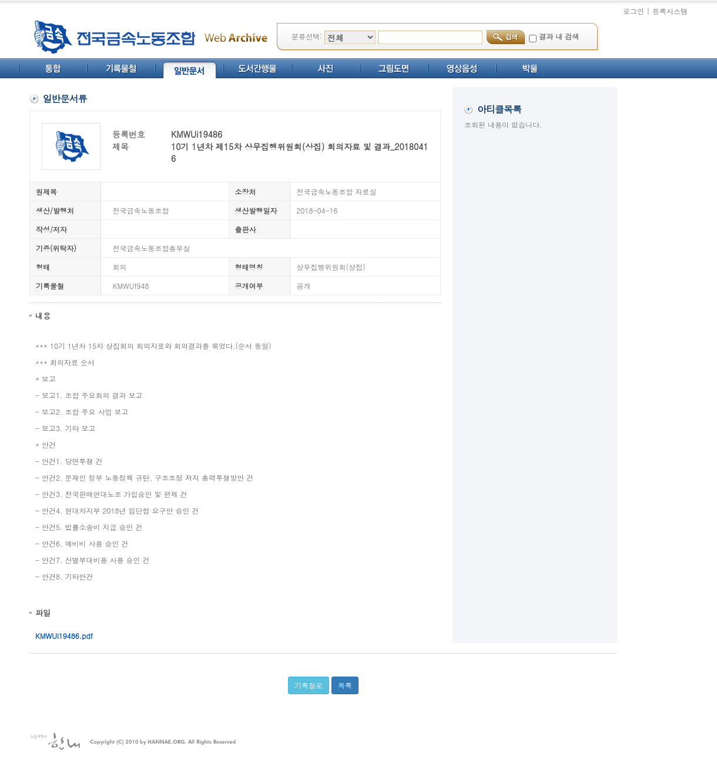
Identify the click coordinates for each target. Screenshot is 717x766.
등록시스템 (670, 11)
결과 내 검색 (559, 36)
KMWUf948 (131, 286)
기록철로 (308, 685)
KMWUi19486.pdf (64, 636)
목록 (345, 685)
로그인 (633, 11)
